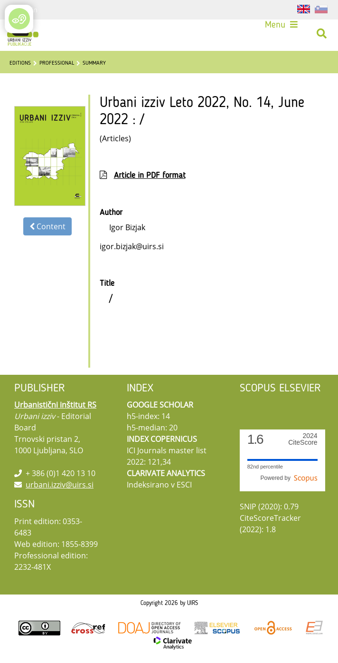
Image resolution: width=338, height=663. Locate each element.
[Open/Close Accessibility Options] (19, 18)
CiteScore (302, 439)
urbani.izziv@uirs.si (60, 484)
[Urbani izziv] (22, 34)
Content (47, 226)
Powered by (289, 478)
